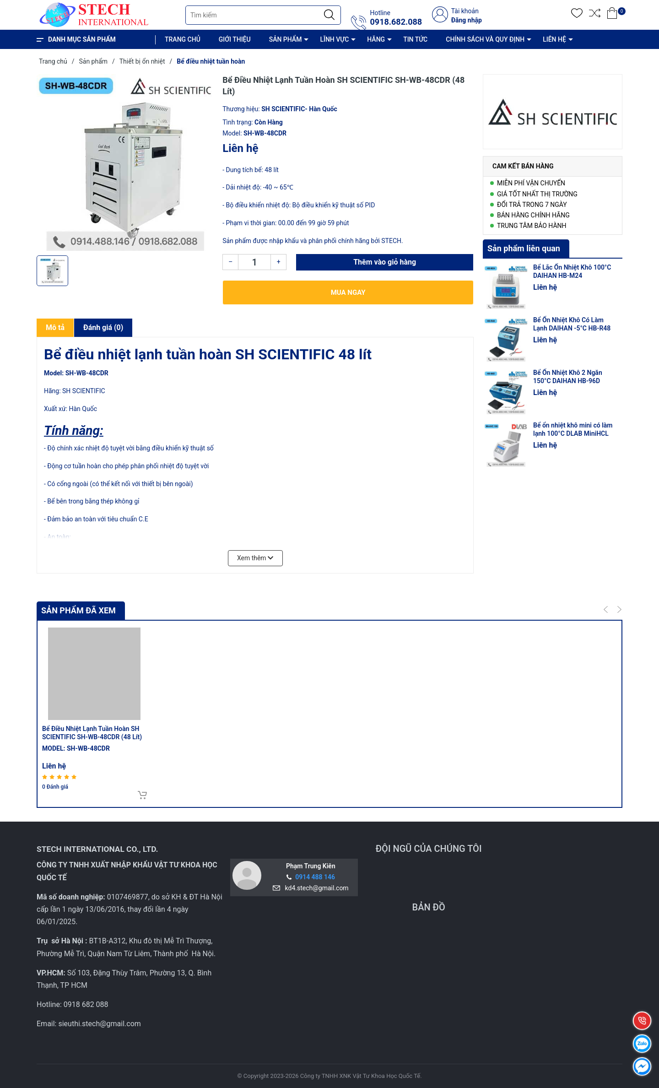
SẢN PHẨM (285, 39)
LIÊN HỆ (554, 39)
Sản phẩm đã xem (78, 610)
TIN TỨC (415, 39)
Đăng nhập (466, 20)
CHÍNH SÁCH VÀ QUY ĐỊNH (485, 39)
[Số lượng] (254, 262)
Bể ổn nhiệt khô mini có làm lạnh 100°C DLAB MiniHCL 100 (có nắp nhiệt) (572, 433)
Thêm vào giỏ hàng (384, 262)
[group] (125, 162)
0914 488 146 (315, 877)
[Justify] (329, 15)
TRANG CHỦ (182, 39)
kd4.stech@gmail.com (315, 888)
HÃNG (376, 39)
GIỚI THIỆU (235, 39)
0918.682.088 (396, 22)
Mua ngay (348, 292)
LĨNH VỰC (334, 39)
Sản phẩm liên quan (523, 248)
